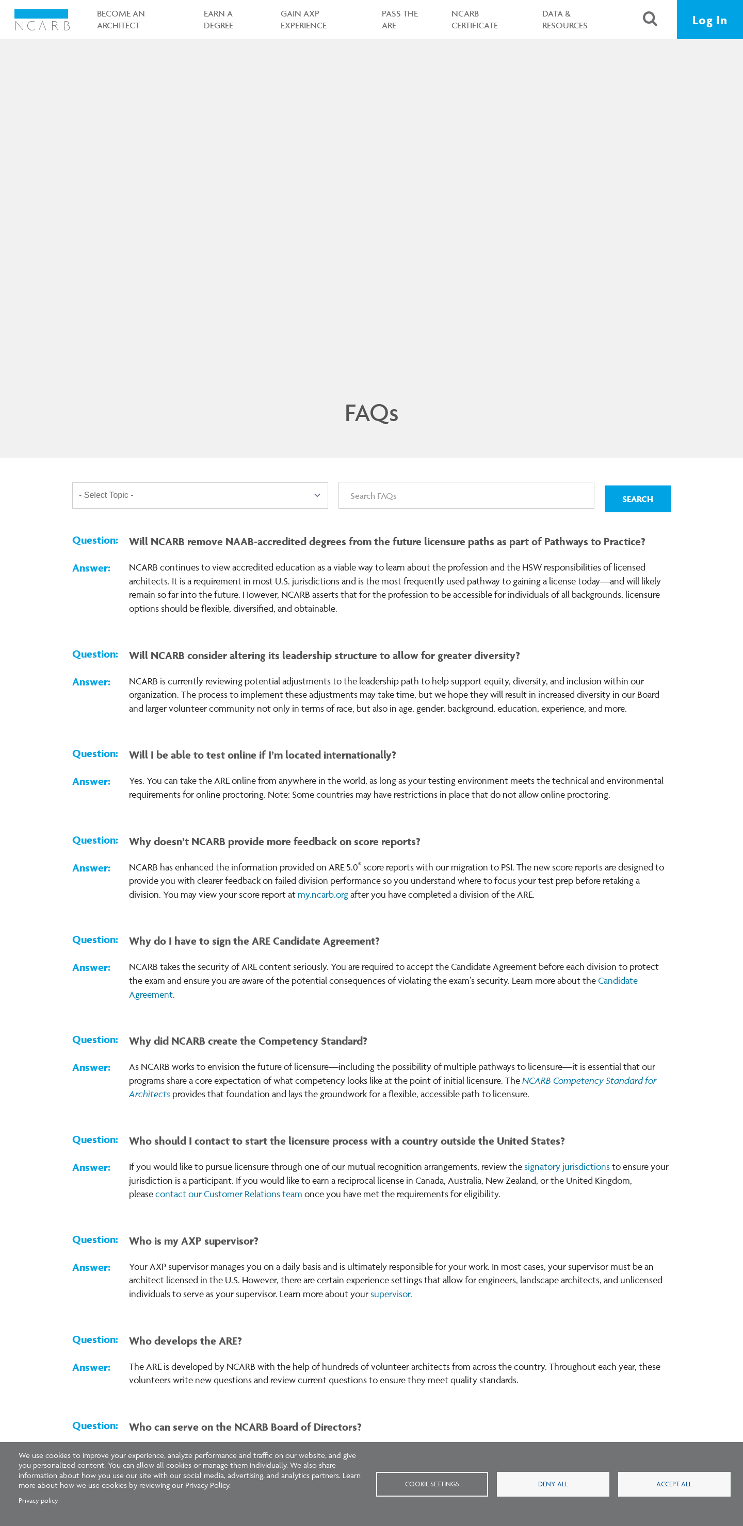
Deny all (553, 1484)
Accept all (674, 1484)
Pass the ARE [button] (399, 19)
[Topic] (200, 495)
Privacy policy (38, 1500)
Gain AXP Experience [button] (303, 19)
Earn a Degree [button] (217, 19)
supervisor (390, 1293)
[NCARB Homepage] (42, 20)
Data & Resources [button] (564, 19)
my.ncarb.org (323, 894)
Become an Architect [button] (120, 19)
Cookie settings (432, 1484)
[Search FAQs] (466, 495)
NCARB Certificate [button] (473, 19)
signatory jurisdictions (567, 1166)
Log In (710, 19)
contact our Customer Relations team (228, 1193)
